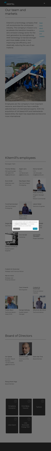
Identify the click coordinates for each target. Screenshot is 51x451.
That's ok (35, 228)
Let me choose (17, 228)
